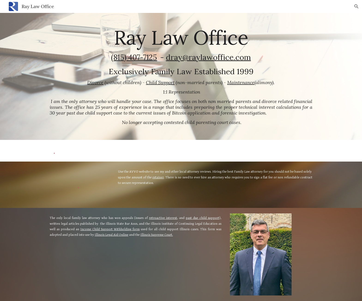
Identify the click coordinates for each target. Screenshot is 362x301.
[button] (356, 6)
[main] (181, 76)
